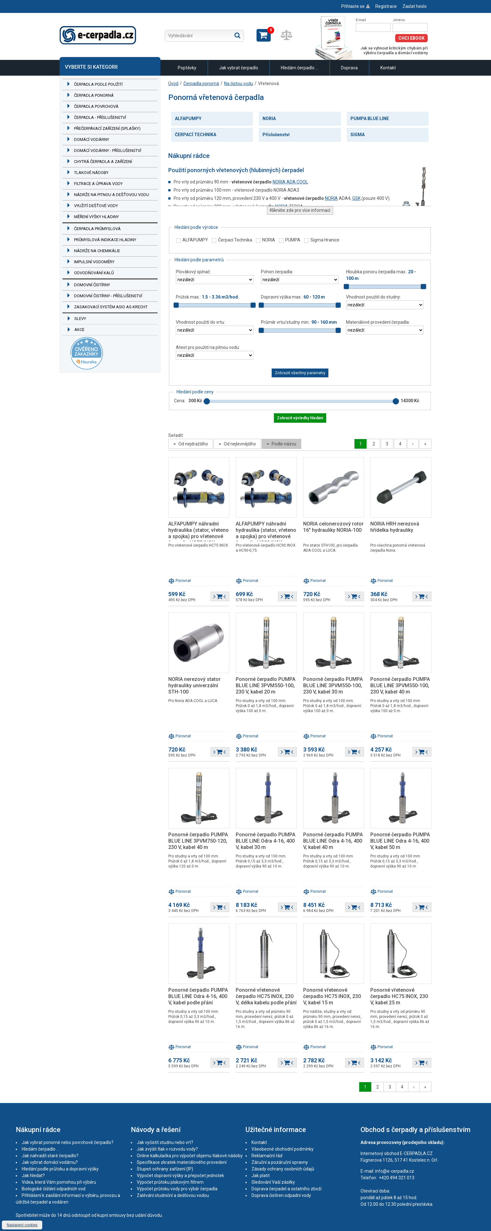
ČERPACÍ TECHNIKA (195, 134)
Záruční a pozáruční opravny (279, 1162)
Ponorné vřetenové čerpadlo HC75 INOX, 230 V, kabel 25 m (399, 996)
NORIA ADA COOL (290, 181)
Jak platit (260, 1175)
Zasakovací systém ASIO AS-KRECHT (110, 307)
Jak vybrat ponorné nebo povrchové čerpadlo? (67, 1142)
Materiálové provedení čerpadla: (378, 322)
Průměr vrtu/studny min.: (299, 322)
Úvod (173, 83)
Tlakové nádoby (91, 172)
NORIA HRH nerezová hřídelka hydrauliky (394, 527)
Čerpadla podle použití (98, 84)
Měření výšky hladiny (96, 216)
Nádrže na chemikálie (97, 250)
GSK (356, 198)
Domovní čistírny (92, 284)
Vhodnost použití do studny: (373, 296)
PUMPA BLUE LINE (369, 118)
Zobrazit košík (264, 35)
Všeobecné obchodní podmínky (282, 1149)
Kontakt (388, 67)
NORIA (269, 118)
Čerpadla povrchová (96, 106)
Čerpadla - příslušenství (100, 117)
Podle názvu (284, 443)
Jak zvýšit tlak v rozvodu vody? (167, 1149)
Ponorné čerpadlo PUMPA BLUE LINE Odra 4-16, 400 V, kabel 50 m (400, 841)
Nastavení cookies (22, 1225)
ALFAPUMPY (188, 118)
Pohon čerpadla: (277, 271)
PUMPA (292, 239)
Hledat (237, 35)
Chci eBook (411, 38)
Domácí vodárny (91, 139)
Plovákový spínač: (193, 271)
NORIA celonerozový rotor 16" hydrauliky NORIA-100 (333, 527)
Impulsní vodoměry (94, 261)
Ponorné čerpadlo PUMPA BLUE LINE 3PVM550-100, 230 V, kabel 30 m (333, 685)
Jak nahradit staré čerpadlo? (50, 1155)
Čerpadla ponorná (94, 95)
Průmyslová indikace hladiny (105, 239)
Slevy (80, 318)
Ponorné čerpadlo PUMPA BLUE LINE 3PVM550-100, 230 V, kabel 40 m (400, 685)
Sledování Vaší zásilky (273, 1182)
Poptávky (187, 67)
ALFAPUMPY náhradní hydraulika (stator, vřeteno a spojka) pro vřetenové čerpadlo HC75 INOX (198, 533)
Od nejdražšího (193, 443)
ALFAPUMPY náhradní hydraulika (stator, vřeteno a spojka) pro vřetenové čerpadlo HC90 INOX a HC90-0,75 (266, 536)
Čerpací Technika (235, 239)
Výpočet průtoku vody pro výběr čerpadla (177, 1188)
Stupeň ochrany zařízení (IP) (165, 1168)
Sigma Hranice (324, 239)
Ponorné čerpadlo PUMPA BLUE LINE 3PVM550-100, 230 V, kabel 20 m (265, 685)
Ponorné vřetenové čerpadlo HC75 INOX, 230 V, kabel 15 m (332, 996)
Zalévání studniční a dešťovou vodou (173, 1195)
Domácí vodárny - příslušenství (107, 150)
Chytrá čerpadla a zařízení (103, 161)
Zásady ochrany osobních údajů (282, 1168)
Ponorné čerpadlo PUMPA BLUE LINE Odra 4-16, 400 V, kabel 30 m (265, 841)
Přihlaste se (353, 6)
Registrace (386, 6)
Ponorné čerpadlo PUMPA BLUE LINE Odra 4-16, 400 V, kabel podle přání (198, 996)
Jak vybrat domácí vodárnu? (50, 1162)
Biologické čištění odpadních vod (53, 1188)
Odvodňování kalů (94, 272)
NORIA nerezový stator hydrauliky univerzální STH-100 (194, 685)
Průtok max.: (207, 296)
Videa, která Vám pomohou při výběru (59, 1182)
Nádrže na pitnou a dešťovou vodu (111, 194)
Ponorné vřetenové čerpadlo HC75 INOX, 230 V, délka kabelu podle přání (266, 996)
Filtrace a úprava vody (98, 183)
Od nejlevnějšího (240, 443)
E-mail (361, 20)
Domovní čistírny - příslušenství (108, 295)
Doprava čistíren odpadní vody (281, 1195)
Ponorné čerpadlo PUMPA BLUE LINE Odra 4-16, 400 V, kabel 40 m (333, 841)
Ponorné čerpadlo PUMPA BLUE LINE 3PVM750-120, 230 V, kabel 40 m (198, 841)
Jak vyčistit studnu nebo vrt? (165, 1142)
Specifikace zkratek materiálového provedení (182, 1162)
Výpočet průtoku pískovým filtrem (170, 1182)
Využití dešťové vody (96, 205)
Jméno (399, 20)
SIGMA (357, 134)
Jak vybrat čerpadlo (238, 67)
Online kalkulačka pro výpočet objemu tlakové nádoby (190, 1155)
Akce (79, 329)
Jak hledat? (33, 1175)
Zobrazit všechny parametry (300, 372)
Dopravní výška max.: (293, 296)
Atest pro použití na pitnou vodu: (208, 347)
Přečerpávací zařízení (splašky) (107, 128)
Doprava (349, 67)
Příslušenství (276, 134)
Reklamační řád (266, 1155)
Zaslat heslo (414, 6)
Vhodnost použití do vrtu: (200, 322)
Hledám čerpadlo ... (299, 67)
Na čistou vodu (238, 83)
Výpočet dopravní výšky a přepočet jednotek (180, 1175)
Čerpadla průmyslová (97, 228)
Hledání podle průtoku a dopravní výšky (60, 1168)
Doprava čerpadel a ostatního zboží (286, 1188)
